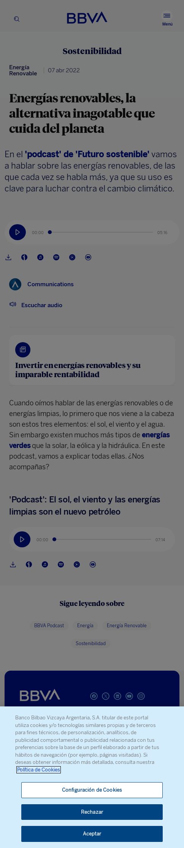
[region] (92, 777)
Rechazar (92, 812)
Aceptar (92, 834)
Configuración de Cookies (92, 790)
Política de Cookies (38, 770)
